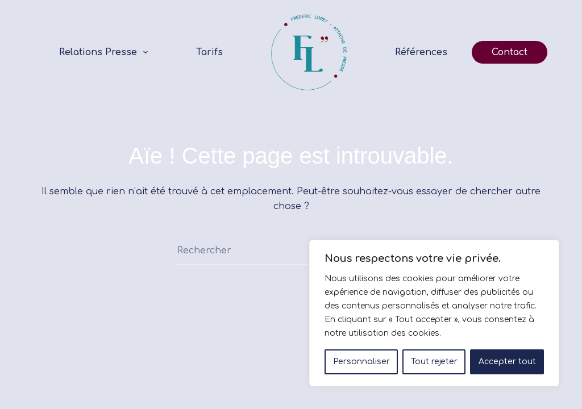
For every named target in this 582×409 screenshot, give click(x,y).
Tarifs (209, 52)
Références (421, 52)
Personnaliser (361, 361)
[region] (434, 313)
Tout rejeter (434, 361)
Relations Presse (105, 52)
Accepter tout (507, 361)
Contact (509, 52)
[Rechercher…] (276, 251)
